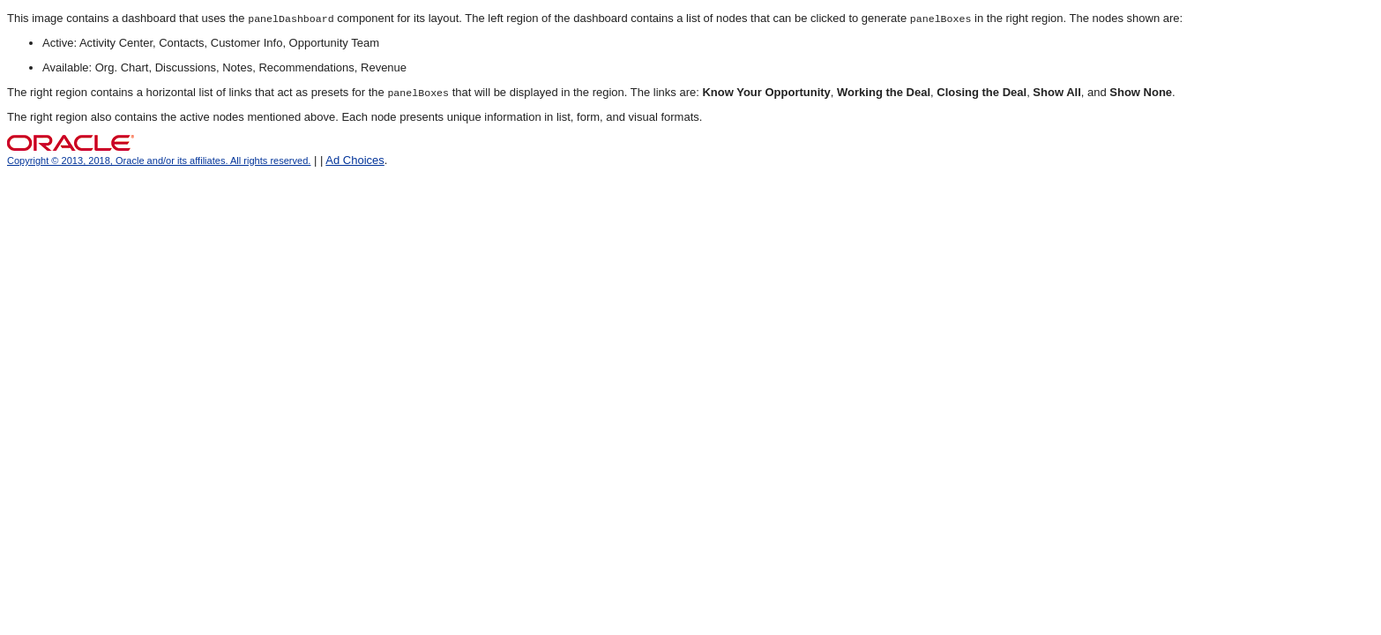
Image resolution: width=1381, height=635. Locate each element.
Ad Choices (354, 160)
